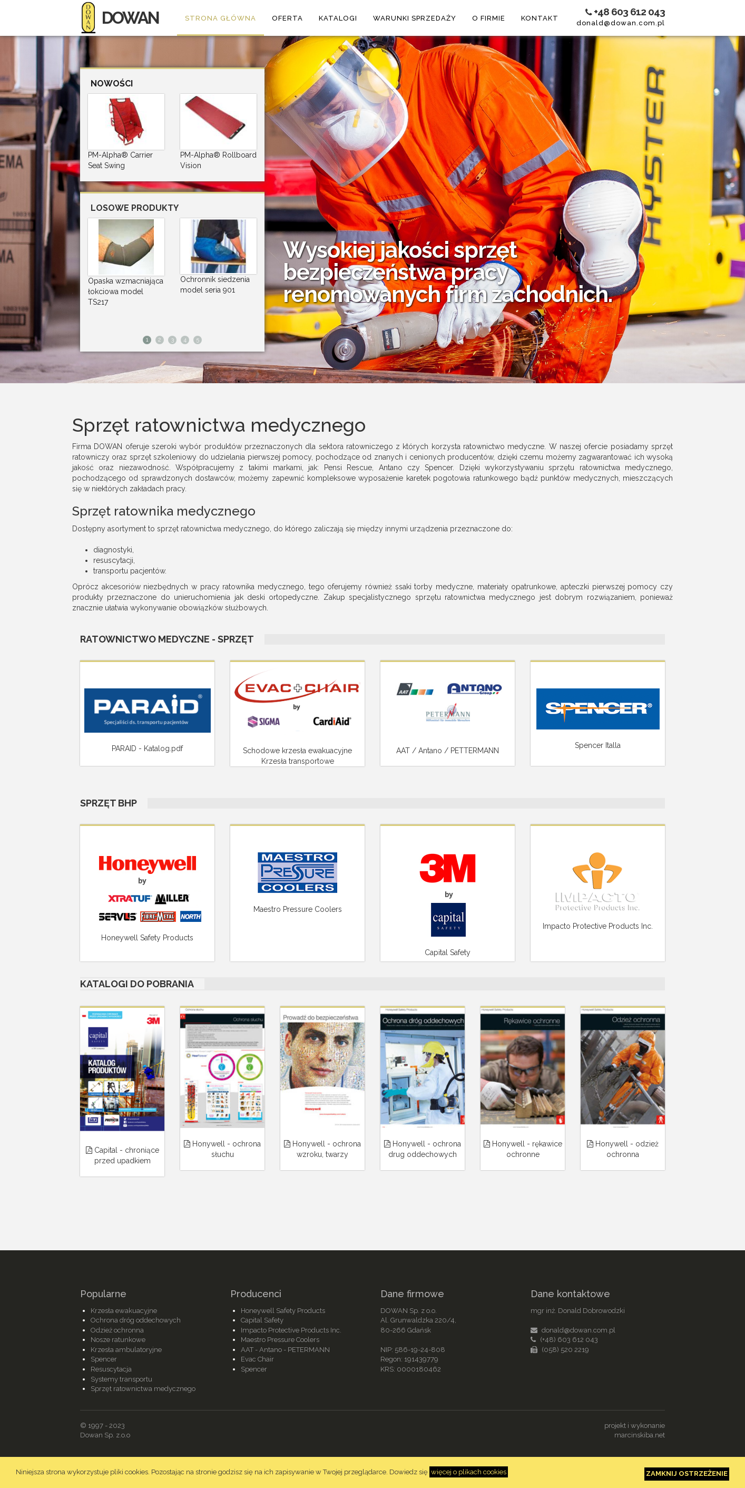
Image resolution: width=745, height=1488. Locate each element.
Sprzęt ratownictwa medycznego (143, 1389)
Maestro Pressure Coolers (280, 1340)
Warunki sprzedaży (414, 18)
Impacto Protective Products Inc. (291, 1330)
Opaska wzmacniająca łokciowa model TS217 (125, 291)
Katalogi (338, 18)
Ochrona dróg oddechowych (136, 1320)
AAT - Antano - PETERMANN (285, 1350)
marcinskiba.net (639, 1435)
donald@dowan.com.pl (620, 23)
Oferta (287, 18)
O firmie (488, 18)
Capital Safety (262, 1320)
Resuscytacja (111, 1369)
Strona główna (220, 18)
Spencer (104, 1359)
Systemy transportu (121, 1379)
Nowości (112, 84)
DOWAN (119, 18)
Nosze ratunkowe (118, 1340)
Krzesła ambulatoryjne (126, 1350)
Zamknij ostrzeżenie (687, 1473)
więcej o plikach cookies (468, 1472)
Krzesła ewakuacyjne (124, 1311)
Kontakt (539, 18)
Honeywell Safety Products (283, 1311)
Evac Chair (257, 1359)
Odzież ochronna (117, 1330)
